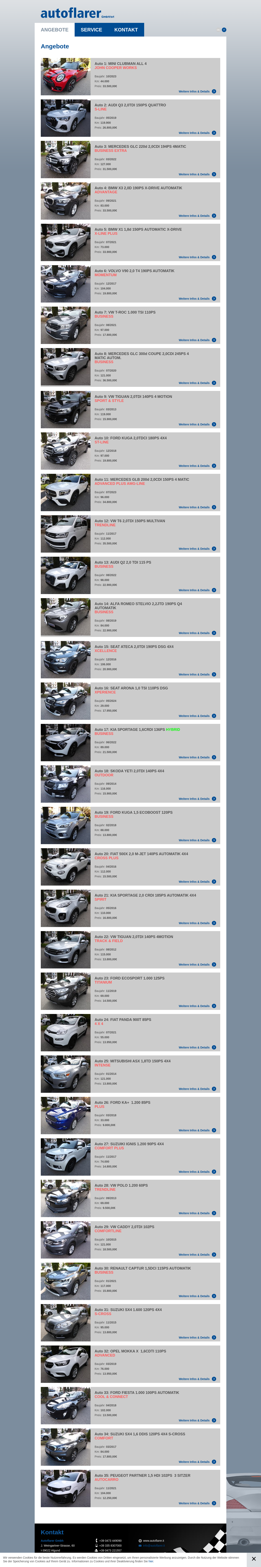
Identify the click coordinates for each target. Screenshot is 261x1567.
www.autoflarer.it (153, 1540)
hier (151, 1561)
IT (224, 30)
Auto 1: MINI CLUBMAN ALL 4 (121, 66)
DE (218, 30)
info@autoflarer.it (154, 1545)
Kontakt (126, 29)
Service (91, 29)
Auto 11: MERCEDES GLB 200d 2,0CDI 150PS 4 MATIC (142, 481)
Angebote (55, 29)
